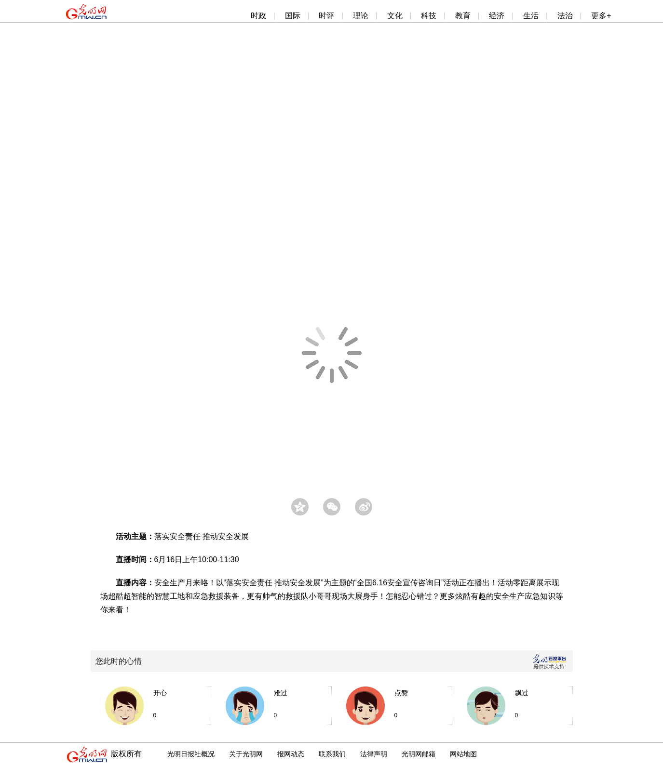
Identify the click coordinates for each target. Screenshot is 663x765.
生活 (531, 16)
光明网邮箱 (418, 754)
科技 (428, 16)
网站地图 (463, 754)
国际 (292, 16)
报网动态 (290, 754)
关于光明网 (246, 754)
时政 (258, 16)
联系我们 (332, 754)
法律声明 (373, 754)
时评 (326, 16)
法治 (565, 16)
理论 (360, 16)
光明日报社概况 (191, 754)
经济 (496, 16)
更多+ (601, 16)
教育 (463, 16)
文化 (395, 16)
